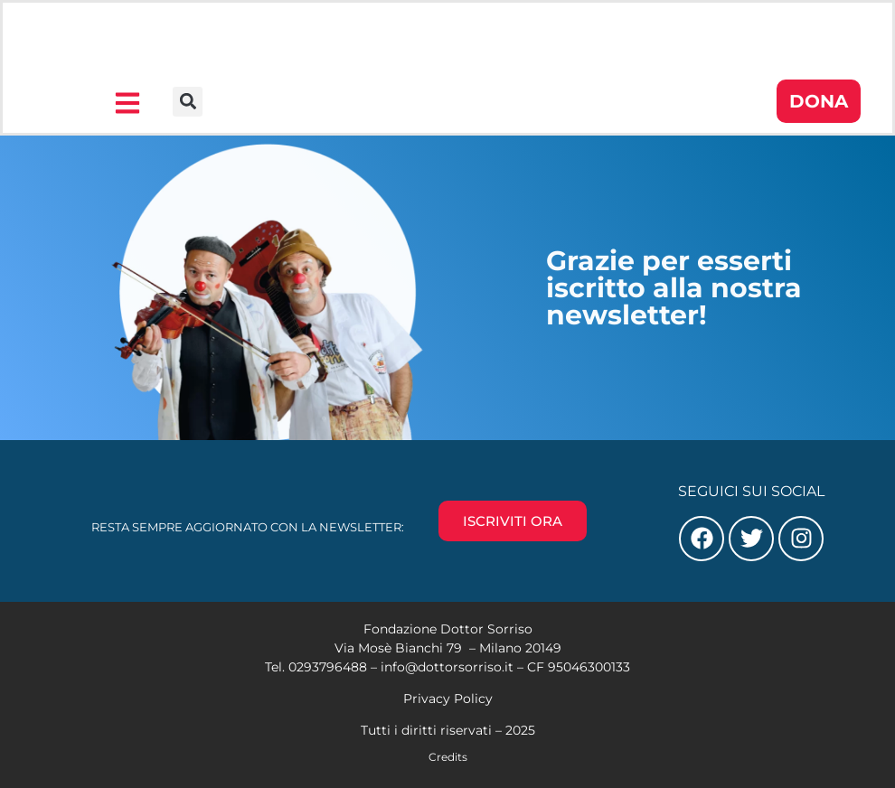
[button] (188, 102)
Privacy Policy (448, 698)
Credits (448, 757)
